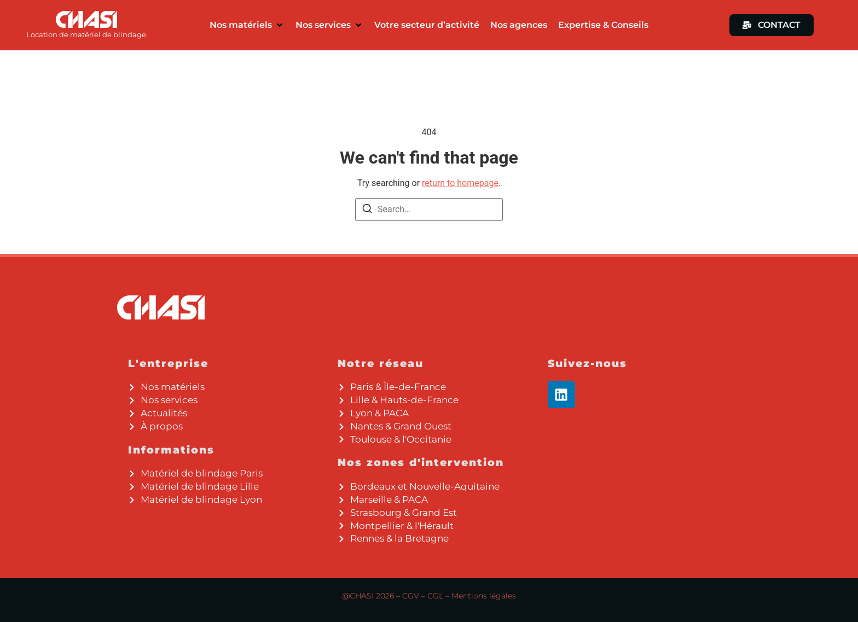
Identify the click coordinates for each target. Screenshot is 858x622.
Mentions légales (483, 596)
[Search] (367, 210)
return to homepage (460, 183)
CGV (410, 596)
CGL (435, 596)
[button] (247, 25)
